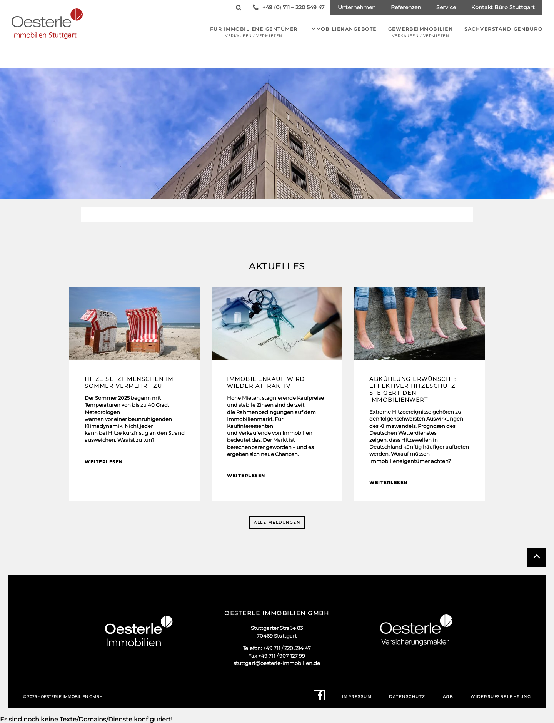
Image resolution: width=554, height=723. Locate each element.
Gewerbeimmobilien (420, 32)
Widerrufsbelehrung (501, 696)
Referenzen (406, 7)
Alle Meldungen (277, 522)
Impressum (357, 696)
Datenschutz (407, 696)
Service (446, 7)
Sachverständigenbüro (503, 29)
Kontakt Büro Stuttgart (503, 7)
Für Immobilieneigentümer (254, 32)
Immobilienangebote (343, 29)
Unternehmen (356, 7)
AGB (448, 696)
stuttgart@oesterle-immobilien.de (277, 663)
